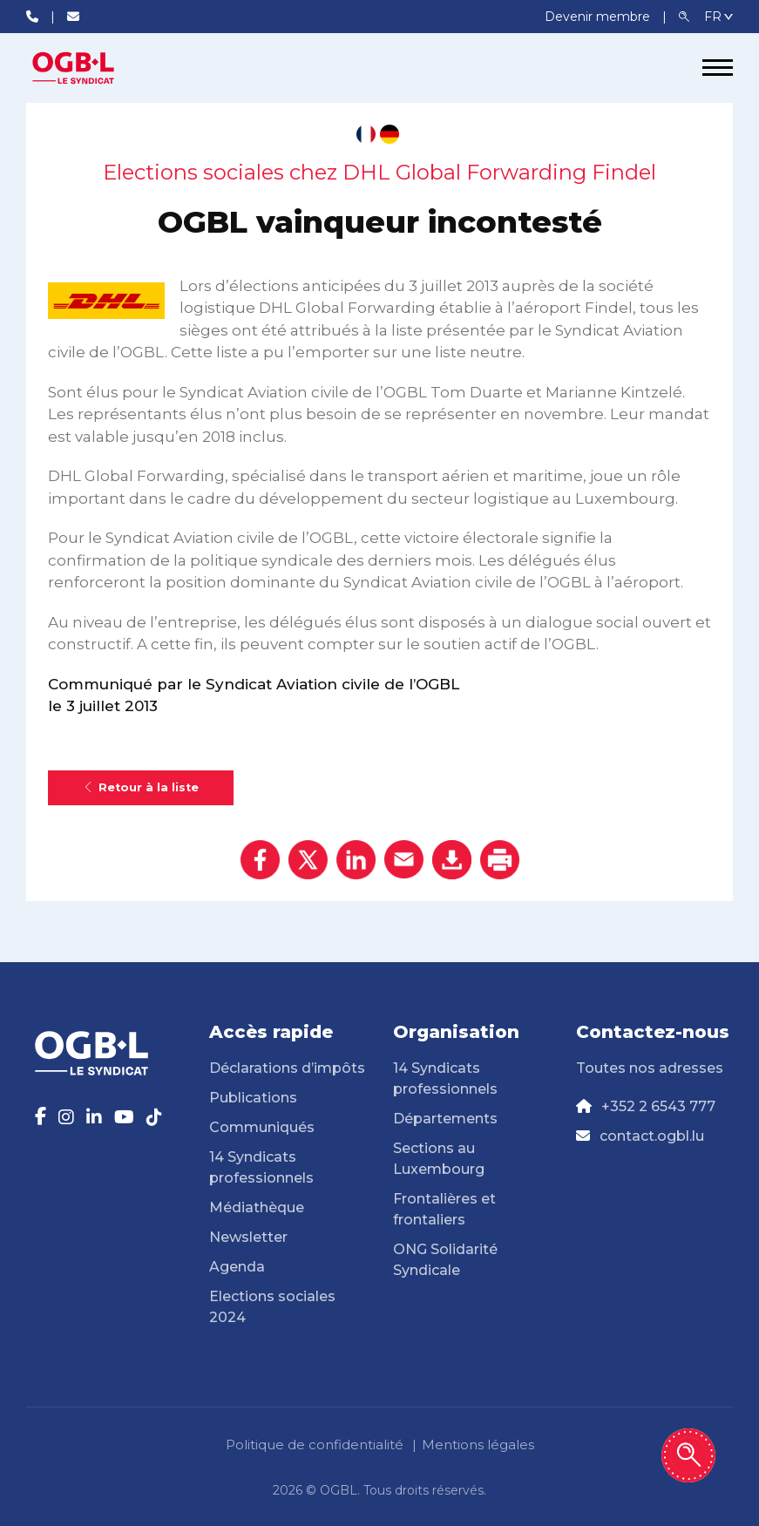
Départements (445, 1118)
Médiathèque (256, 1207)
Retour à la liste (141, 787)
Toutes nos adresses (649, 1068)
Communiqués (262, 1127)
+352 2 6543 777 (658, 1106)
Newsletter (248, 1237)
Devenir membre (599, 16)
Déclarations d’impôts (287, 1068)
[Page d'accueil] (91, 68)
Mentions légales (478, 1444)
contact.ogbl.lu (652, 1136)
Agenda (237, 1266)
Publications (253, 1097)
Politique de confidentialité (314, 1444)
